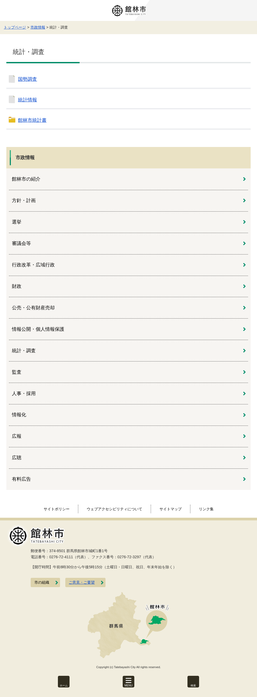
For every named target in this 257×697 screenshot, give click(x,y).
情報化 (19, 414)
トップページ (15, 27)
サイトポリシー (57, 509)
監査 (16, 372)
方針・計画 (24, 200)
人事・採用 (24, 393)
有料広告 (21, 479)
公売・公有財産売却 (33, 307)
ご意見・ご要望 (82, 582)
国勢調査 (27, 79)
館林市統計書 (32, 120)
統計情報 (27, 99)
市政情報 (37, 27)
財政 (16, 286)
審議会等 (21, 243)
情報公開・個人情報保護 (38, 329)
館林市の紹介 (26, 179)
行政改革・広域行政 (33, 264)
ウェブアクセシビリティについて (114, 509)
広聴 (16, 457)
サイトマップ (170, 509)
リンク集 (206, 509)
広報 (16, 436)
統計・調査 (24, 350)
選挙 (16, 222)
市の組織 (41, 582)
